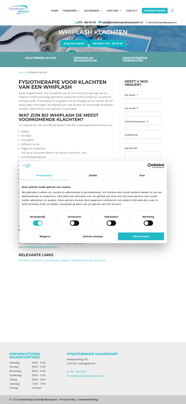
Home (54, 11)
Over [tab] (142, 175)
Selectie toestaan (93, 236)
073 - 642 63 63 (87, 22)
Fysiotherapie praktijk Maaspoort (38, 399)
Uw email (131, 108)
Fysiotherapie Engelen (57, 260)
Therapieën (69, 11)
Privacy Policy (68, 399)
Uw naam (131, 95)
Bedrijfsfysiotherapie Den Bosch (89, 260)
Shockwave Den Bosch (31, 260)
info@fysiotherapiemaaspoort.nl (41, 247)
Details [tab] (93, 175)
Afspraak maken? (74, 43)
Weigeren (44, 236)
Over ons (112, 11)
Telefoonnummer (136, 121)
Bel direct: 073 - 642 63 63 (107, 43)
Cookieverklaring (88, 399)
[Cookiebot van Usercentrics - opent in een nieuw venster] (150, 165)
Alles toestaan (141, 236)
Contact (131, 11)
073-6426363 (49, 243)
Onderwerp (131, 134)
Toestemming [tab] (44, 175)
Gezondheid (91, 11)
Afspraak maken (154, 10)
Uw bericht (131, 148)
